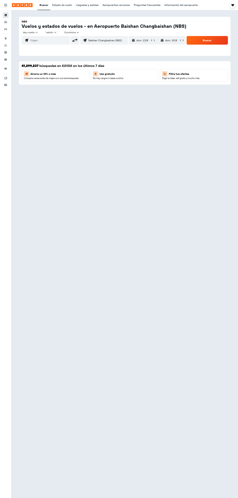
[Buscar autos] (5, 29)
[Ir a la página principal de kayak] (22, 5)
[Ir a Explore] (5, 38)
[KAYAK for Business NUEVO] (5, 59)
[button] (5, 5)
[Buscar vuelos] (5, 15)
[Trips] (5, 68)
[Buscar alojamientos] (5, 22)
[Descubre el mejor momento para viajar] (5, 52)
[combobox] (30, 32)
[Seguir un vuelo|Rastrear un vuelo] (5, 45)
